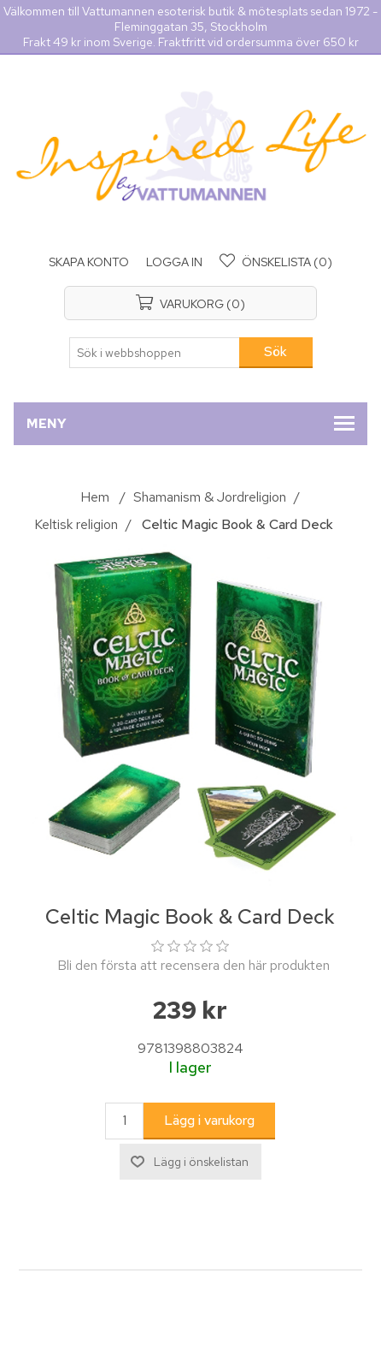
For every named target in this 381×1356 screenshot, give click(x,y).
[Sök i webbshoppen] (154, 352)
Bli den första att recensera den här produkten (193, 965)
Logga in (174, 262)
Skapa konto (89, 262)
